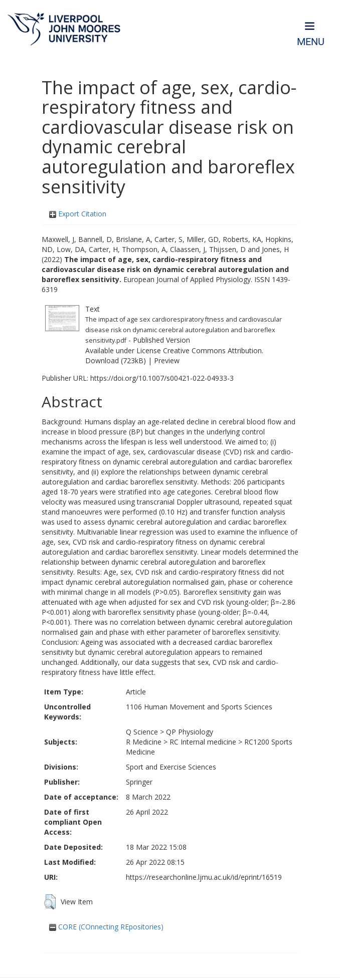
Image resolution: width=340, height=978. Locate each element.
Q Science (142, 732)
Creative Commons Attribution (212, 350)
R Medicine (143, 742)
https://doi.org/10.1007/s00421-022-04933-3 (162, 378)
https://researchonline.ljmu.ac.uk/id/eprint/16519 (204, 877)
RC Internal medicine (202, 742)
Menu (310, 42)
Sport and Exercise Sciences (171, 767)
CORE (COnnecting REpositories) (106, 926)
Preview (167, 360)
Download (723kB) (115, 360)
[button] (50, 901)
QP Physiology (189, 732)
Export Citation (77, 213)
